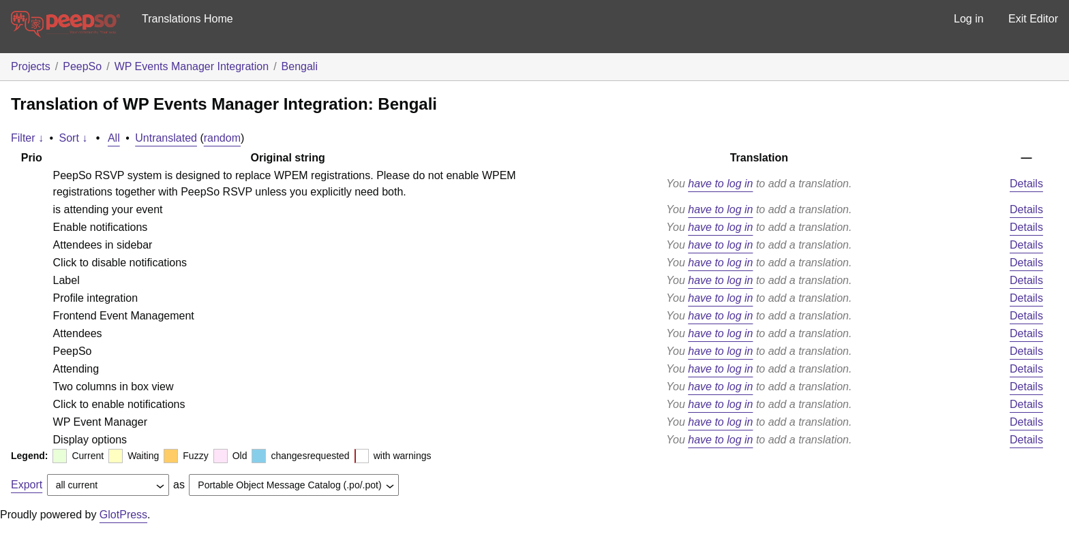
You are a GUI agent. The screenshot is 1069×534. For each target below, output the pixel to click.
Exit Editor (1033, 19)
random (222, 138)
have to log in (720, 183)
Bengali (300, 66)
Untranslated (166, 138)
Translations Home (187, 19)
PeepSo (82, 66)
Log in (969, 19)
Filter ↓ (27, 138)
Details (1026, 183)
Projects (30, 66)
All (114, 138)
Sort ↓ (73, 138)
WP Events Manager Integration (192, 66)
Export (26, 484)
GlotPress (123, 514)
